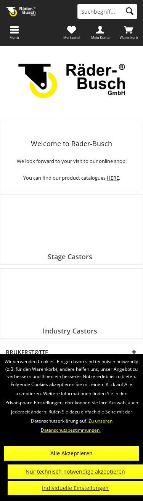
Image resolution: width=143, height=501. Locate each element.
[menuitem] (128, 32)
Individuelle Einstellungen (75, 487)
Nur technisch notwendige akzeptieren (75, 471)
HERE (113, 177)
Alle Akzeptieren (71, 453)
